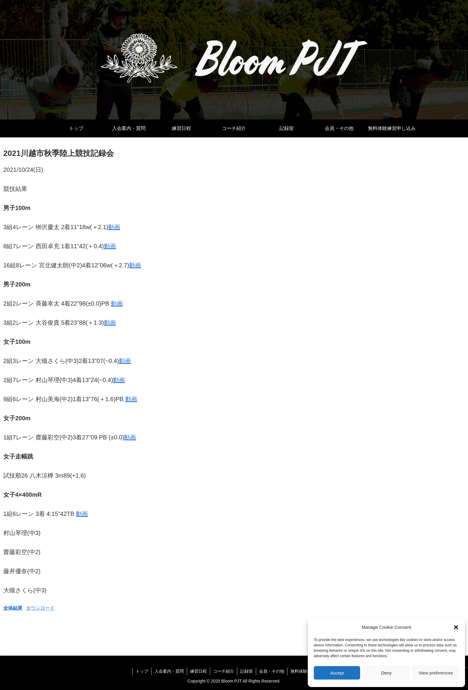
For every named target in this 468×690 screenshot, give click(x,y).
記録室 (246, 671)
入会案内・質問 (169, 671)
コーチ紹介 (223, 671)
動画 (114, 227)
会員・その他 (271, 671)
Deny (386, 672)
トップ (142, 671)
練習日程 (198, 671)
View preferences (436, 672)
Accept (337, 672)
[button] (456, 627)
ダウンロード (40, 608)
